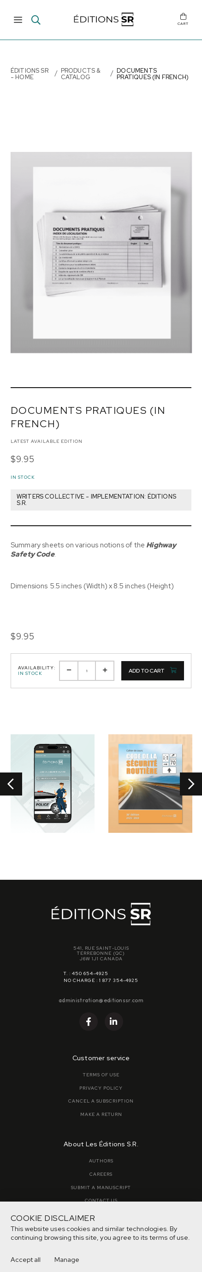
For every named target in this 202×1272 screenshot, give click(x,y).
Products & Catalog (81, 74)
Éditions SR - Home (29, 74)
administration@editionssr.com (101, 1000)
